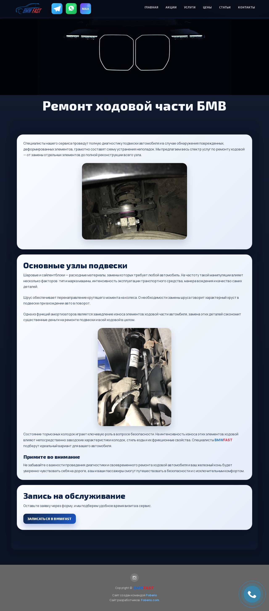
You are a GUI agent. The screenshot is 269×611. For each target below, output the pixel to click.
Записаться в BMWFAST (50, 519)
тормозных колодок (58, 434)
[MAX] (85, 8)
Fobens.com (150, 600)
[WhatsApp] (71, 8)
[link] (252, 594)
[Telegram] (57, 8)
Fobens (151, 595)
